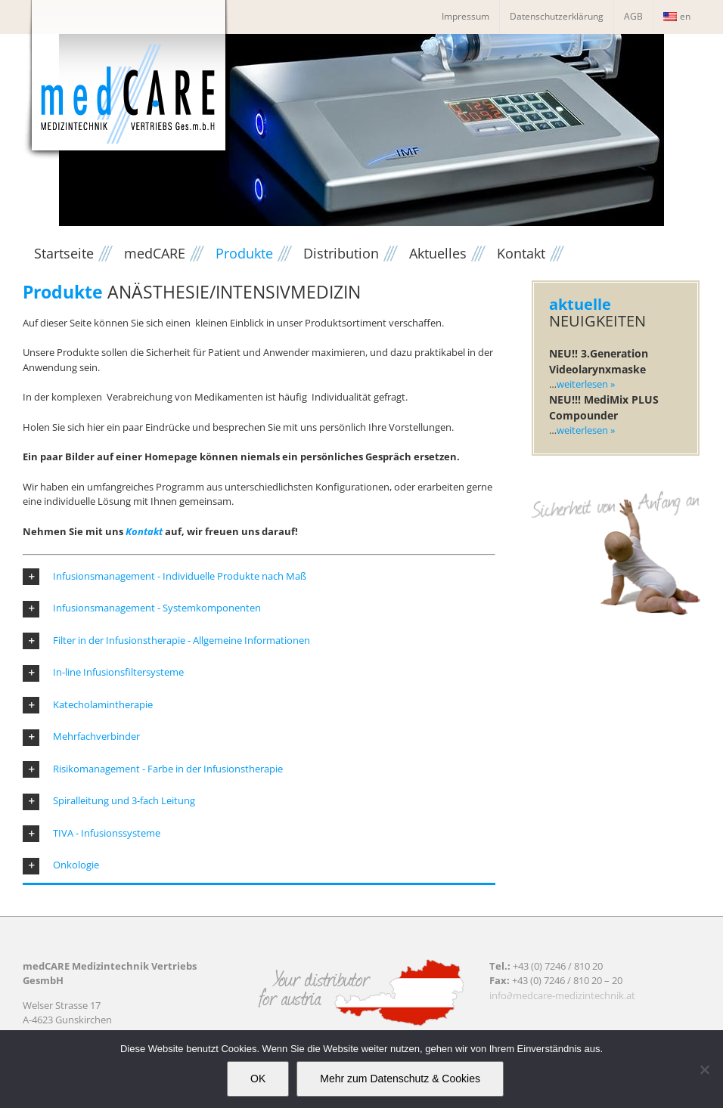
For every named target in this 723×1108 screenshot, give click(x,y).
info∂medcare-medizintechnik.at (562, 995)
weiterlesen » (586, 384)
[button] (259, 577)
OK (257, 1078)
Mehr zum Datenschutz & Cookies (400, 1078)
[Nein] (704, 1069)
